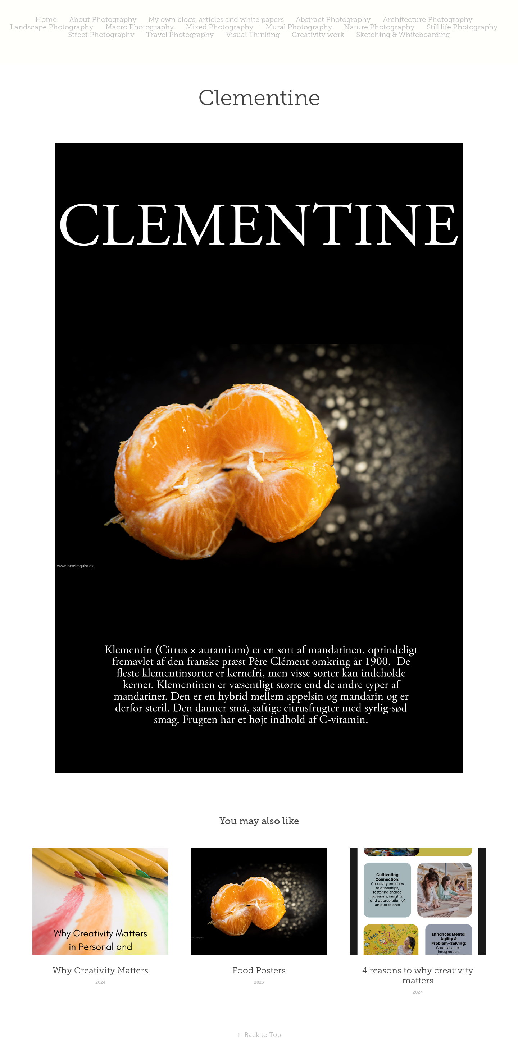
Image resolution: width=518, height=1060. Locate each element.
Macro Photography (139, 27)
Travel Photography (180, 34)
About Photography (102, 19)
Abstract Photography (333, 19)
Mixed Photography (219, 27)
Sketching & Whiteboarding (403, 34)
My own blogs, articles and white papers (216, 19)
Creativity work (318, 34)
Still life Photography (462, 27)
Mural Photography (298, 27)
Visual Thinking (253, 34)
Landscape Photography (51, 27)
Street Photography (101, 34)
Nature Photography (379, 27)
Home (46, 19)
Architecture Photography (427, 19)
